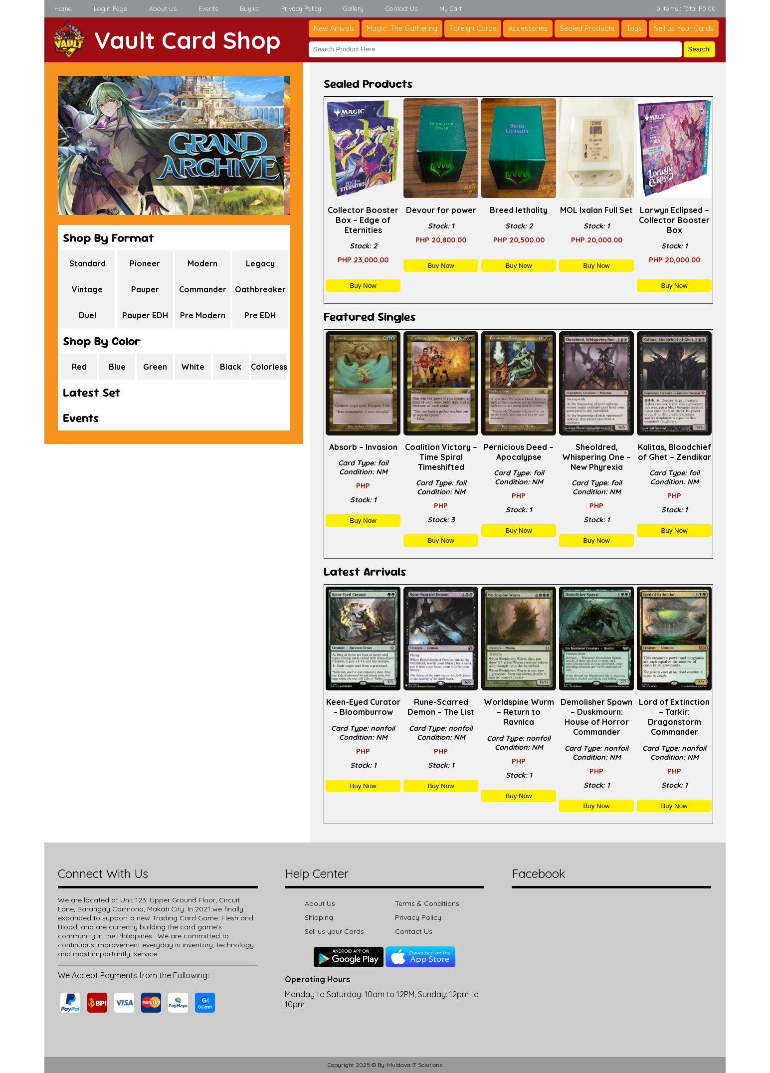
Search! (699, 49)
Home (63, 8)
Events (208, 8)
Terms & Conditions (427, 903)
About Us (163, 8)
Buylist (249, 8)
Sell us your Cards (334, 931)
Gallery (353, 8)
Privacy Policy (301, 8)
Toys (634, 28)
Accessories (528, 28)
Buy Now (363, 285)
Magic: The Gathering (402, 28)
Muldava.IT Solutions (414, 1065)
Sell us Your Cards (684, 28)
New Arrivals (334, 28)
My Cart (450, 8)
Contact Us (401, 8)
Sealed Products (587, 28)
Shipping (319, 917)
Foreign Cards (472, 28)
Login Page (110, 8)
